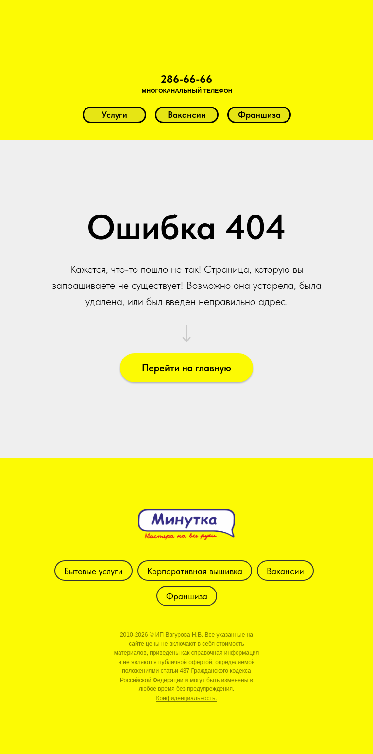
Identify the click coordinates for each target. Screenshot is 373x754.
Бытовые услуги (93, 571)
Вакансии (285, 571)
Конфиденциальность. (186, 698)
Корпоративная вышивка (194, 571)
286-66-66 (186, 78)
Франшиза (186, 596)
